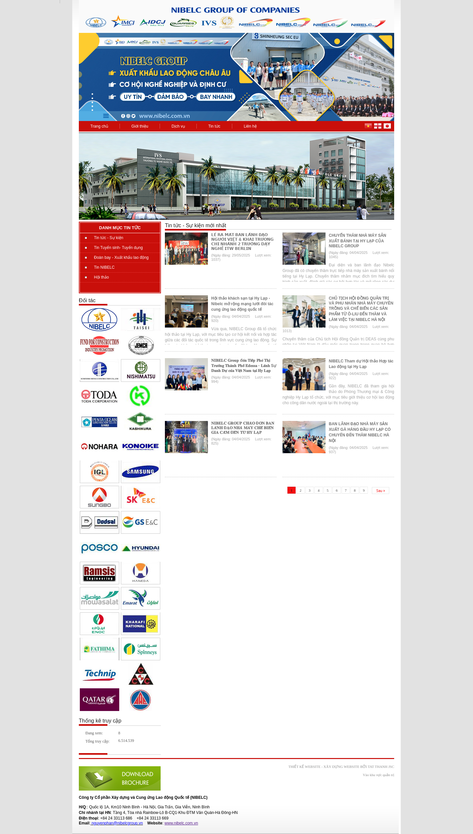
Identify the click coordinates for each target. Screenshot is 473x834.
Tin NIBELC (104, 267)
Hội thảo (101, 277)
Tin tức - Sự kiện (108, 237)
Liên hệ (250, 126)
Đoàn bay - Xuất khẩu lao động (121, 257)
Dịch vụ (178, 126)
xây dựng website (341, 767)
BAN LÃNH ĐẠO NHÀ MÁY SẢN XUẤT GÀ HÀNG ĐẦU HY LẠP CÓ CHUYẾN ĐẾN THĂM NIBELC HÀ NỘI (360, 432)
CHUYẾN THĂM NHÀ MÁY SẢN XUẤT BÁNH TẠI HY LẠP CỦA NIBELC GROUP (357, 240)
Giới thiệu (139, 126)
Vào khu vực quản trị (378, 775)
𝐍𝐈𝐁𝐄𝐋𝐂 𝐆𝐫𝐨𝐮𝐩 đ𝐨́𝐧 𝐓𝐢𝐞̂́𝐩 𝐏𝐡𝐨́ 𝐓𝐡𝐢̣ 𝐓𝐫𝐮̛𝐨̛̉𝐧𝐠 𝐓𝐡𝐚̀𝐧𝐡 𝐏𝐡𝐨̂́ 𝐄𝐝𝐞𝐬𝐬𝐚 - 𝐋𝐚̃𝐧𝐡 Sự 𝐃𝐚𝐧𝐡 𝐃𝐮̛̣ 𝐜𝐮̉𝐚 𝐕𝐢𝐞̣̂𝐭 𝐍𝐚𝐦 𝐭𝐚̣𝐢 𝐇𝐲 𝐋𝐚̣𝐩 (243, 365)
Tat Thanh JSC (381, 767)
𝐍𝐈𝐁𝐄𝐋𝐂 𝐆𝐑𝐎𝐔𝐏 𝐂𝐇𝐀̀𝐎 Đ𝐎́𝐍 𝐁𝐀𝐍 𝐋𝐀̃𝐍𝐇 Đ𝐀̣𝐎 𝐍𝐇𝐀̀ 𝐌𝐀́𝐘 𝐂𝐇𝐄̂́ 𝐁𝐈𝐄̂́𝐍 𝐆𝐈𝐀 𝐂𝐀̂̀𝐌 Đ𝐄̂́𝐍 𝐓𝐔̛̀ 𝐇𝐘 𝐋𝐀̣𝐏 (242, 428)
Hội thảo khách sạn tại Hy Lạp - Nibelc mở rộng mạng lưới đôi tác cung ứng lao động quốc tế (242, 304)
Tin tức (214, 126)
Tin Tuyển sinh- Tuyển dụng (118, 247)
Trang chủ (99, 126)
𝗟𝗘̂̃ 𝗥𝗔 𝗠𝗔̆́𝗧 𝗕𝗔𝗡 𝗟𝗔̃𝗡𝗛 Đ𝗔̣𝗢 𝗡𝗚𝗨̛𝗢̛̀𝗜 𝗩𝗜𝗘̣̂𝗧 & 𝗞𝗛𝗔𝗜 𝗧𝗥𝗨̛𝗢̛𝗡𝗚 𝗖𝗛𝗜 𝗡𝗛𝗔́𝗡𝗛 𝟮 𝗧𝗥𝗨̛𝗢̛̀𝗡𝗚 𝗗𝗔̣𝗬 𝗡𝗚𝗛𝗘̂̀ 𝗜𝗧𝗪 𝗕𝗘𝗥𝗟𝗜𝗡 (242, 242)
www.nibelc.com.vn (181, 823)
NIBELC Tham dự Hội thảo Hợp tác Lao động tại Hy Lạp (361, 364)
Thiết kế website (304, 767)
